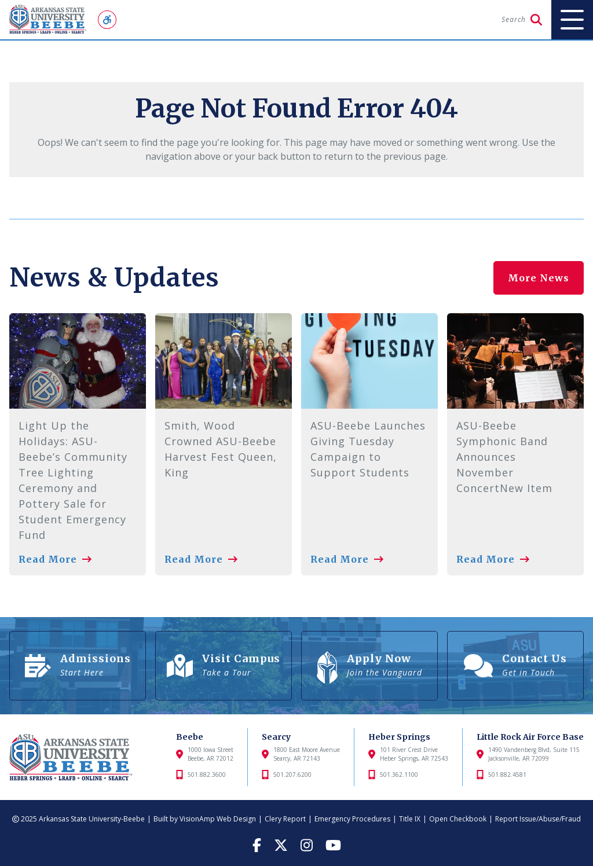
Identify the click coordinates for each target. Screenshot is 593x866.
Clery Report (285, 819)
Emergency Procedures (352, 819)
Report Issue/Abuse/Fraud (538, 819)
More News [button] (538, 278)
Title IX (409, 819)
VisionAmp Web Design (218, 819)
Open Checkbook (457, 819)
